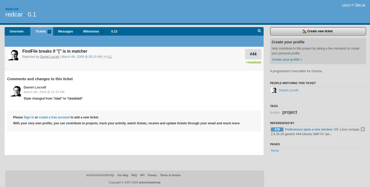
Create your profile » (287, 59)
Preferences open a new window (309, 129)
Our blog (122, 175)
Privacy (152, 175)
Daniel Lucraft (49, 57)
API (142, 175)
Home (275, 150)
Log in (346, 5)
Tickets (40, 32)
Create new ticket (317, 31)
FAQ (134, 175)
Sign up (360, 5)
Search (259, 31)
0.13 (114, 31)
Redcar (11, 9)
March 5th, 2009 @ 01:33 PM (44, 92)
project (289, 112)
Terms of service (170, 175)
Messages (65, 31)
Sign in (29, 117)
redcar (14, 14)
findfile (275, 113)
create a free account (54, 117)
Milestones (91, 32)
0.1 (32, 14)
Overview (16, 31)
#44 (253, 54)
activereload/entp (100, 175)
